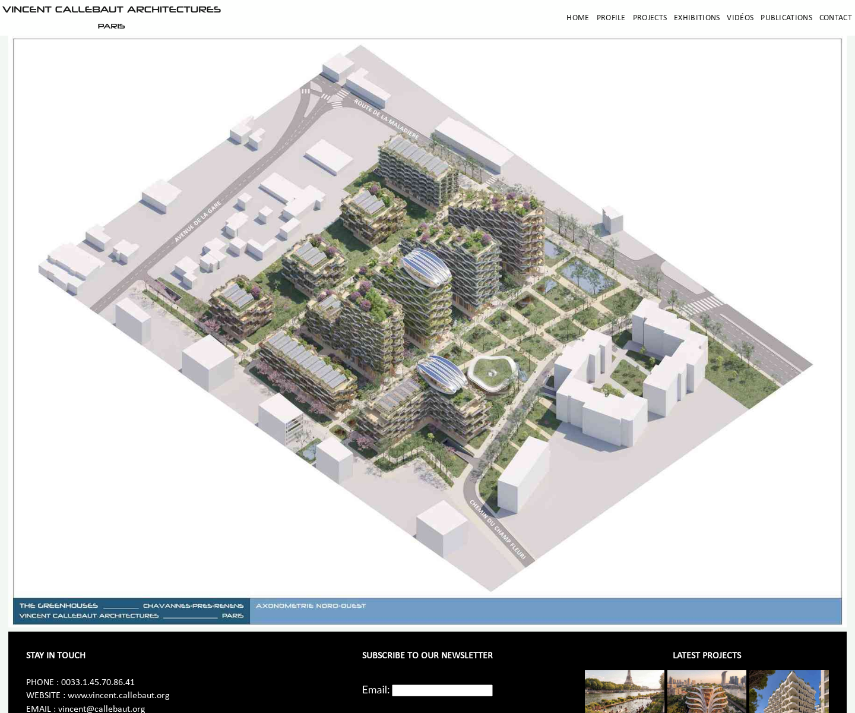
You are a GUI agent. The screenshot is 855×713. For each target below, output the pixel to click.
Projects (650, 18)
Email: (376, 689)
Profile (611, 18)
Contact (835, 18)
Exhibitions (697, 18)
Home (577, 18)
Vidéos (740, 18)
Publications (786, 18)
